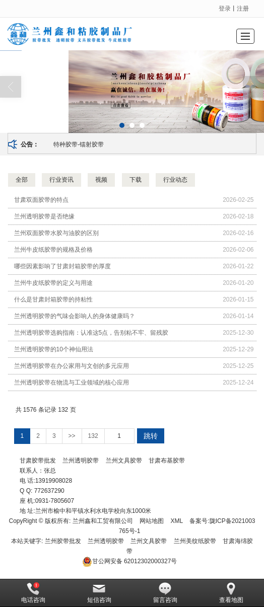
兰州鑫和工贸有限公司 (103, 520)
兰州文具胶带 (124, 460)
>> (72, 435)
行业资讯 (61, 179)
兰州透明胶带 (80, 460)
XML (176, 520)
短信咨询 (99, 592)
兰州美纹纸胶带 (195, 541)
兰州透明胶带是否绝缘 (44, 216)
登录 (225, 8)
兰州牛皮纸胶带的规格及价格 (53, 249)
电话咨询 (33, 592)
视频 (101, 179)
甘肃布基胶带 (167, 460)
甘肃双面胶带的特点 (41, 199)
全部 (22, 179)
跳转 (151, 436)
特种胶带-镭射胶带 (78, 144)
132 (93, 435)
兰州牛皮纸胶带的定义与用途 (53, 282)
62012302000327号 (129, 561)
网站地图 (152, 520)
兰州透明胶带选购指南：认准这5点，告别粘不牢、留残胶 (91, 332)
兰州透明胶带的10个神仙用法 (53, 349)
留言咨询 (165, 592)
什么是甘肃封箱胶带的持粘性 (53, 299)
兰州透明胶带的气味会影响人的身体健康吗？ (74, 316)
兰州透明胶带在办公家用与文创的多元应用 (71, 365)
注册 (243, 8)
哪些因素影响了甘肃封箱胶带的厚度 (62, 266)
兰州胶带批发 (63, 541)
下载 (135, 179)
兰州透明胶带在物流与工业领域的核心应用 (71, 382)
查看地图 (231, 592)
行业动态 (175, 179)
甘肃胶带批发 (38, 460)
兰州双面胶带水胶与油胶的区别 (56, 233)
